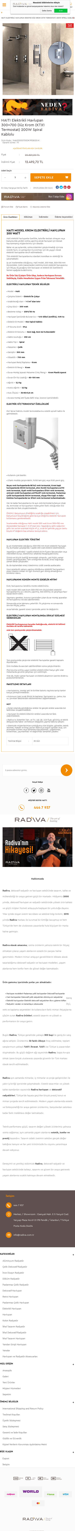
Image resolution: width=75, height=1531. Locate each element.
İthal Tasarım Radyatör (14, 1327)
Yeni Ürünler (9, 1382)
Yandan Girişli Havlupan (14, 1344)
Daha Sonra (47, 11)
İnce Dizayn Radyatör (13, 1273)
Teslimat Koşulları (11, 1415)
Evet (61, 11)
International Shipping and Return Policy (23, 1409)
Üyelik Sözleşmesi (11, 1420)
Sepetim (7, 1394)
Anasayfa (7, 1370)
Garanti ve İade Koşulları (15, 1432)
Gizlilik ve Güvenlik (12, 1438)
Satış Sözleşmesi (11, 1426)
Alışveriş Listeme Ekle (41, 207)
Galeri (6, 1376)
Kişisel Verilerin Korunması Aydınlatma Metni (25, 1444)
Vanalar (6, 1350)
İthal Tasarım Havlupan (14, 1338)
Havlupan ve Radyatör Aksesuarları (20, 1356)
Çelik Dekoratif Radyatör (15, 1267)
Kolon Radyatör (10, 1321)
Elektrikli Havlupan (12, 1309)
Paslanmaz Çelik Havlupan (16, 1303)
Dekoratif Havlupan (12, 1291)
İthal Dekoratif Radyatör (14, 1332)
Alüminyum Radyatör (13, 1261)
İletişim (6, 1464)
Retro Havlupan (10, 1297)
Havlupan (7, 1315)
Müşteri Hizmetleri (12, 1388)
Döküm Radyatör (11, 1279)
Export (6, 1458)
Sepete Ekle (43, 177)
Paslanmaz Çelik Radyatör (16, 1285)
